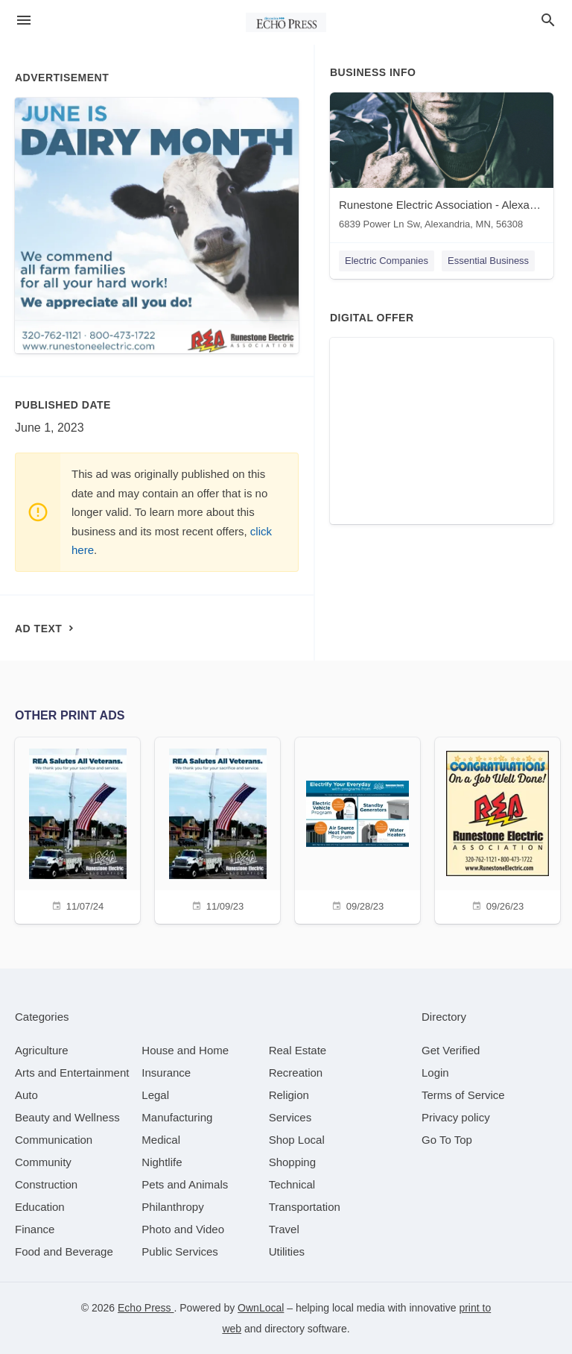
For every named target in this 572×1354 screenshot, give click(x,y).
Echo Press (146, 1308)
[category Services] (290, 1117)
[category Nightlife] (162, 1162)
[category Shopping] (292, 1162)
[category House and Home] (185, 1050)
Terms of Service (463, 1095)
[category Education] (40, 1206)
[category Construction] (46, 1184)
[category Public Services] (180, 1251)
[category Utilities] (287, 1251)
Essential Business (488, 260)
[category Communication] (53, 1139)
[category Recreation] (296, 1072)
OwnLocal (261, 1308)
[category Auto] (26, 1095)
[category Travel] (284, 1229)
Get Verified (451, 1050)
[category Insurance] (166, 1072)
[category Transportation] (304, 1206)
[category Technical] (292, 1184)
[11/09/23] (217, 828)
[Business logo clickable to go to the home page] (286, 22)
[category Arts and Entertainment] (72, 1072)
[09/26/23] (497, 828)
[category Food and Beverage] (64, 1251)
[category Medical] (161, 1139)
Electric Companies (386, 260)
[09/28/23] (357, 828)
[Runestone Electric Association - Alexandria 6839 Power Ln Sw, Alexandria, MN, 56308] (441, 164)
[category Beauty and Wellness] (67, 1117)
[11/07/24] (77, 828)
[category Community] (43, 1162)
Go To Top (447, 1139)
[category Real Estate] (298, 1050)
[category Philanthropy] (172, 1206)
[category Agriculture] (42, 1050)
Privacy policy (456, 1117)
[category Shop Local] (297, 1139)
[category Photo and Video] (183, 1229)
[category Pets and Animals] (185, 1184)
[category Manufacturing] (177, 1117)
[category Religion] (289, 1095)
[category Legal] (155, 1095)
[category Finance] (34, 1229)
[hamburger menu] (24, 20)
